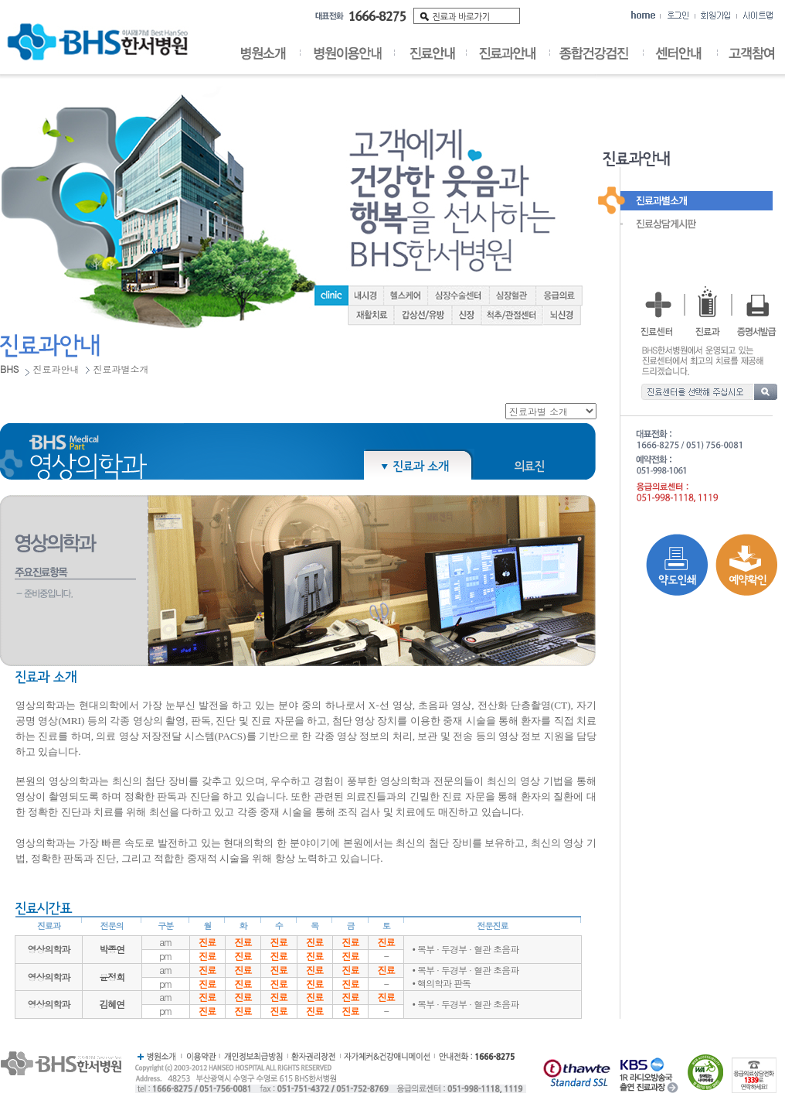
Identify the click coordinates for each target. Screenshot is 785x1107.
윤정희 (111, 976)
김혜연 (111, 1003)
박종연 (111, 948)
